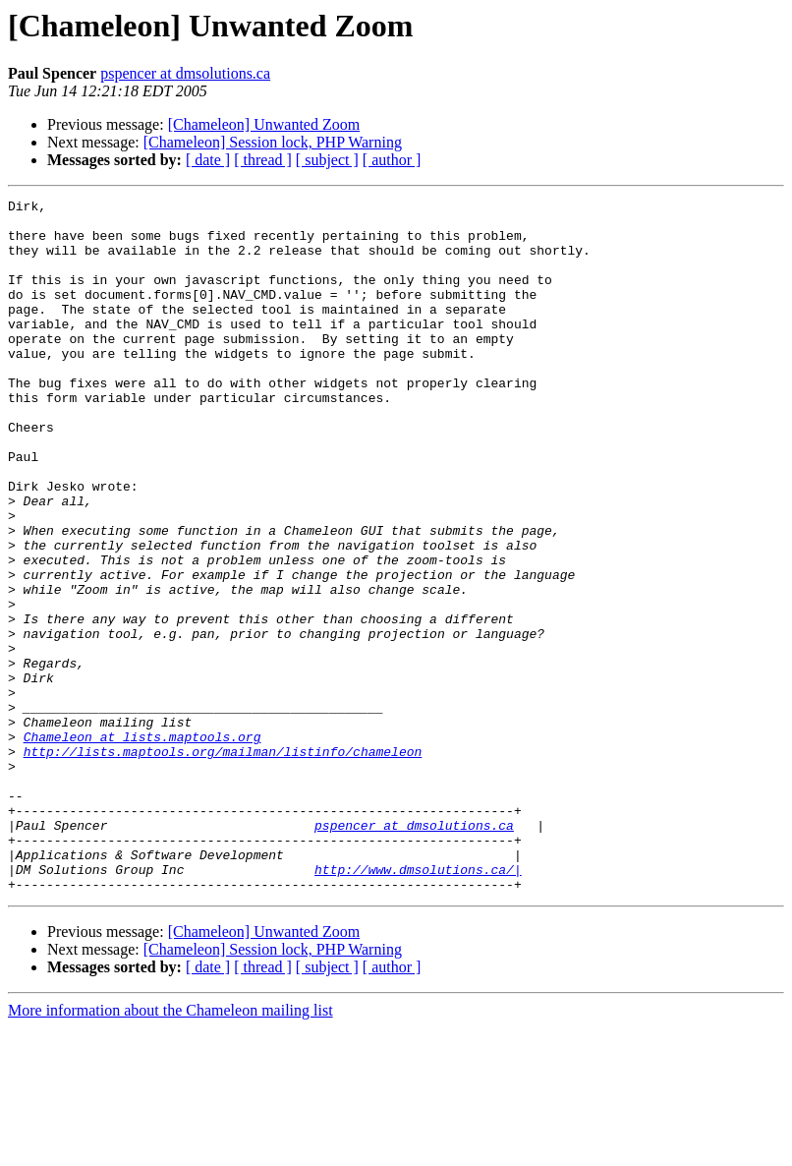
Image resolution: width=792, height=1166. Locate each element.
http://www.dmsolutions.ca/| (418, 1005)
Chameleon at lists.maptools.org (142, 845)
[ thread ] (263, 159)
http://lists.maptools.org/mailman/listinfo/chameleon (223, 863)
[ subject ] (327, 159)
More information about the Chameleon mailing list (170, 1148)
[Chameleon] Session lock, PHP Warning (272, 142)
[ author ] (392, 159)
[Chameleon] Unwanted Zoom (264, 124)
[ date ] (208, 159)
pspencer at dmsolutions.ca (185, 73)
